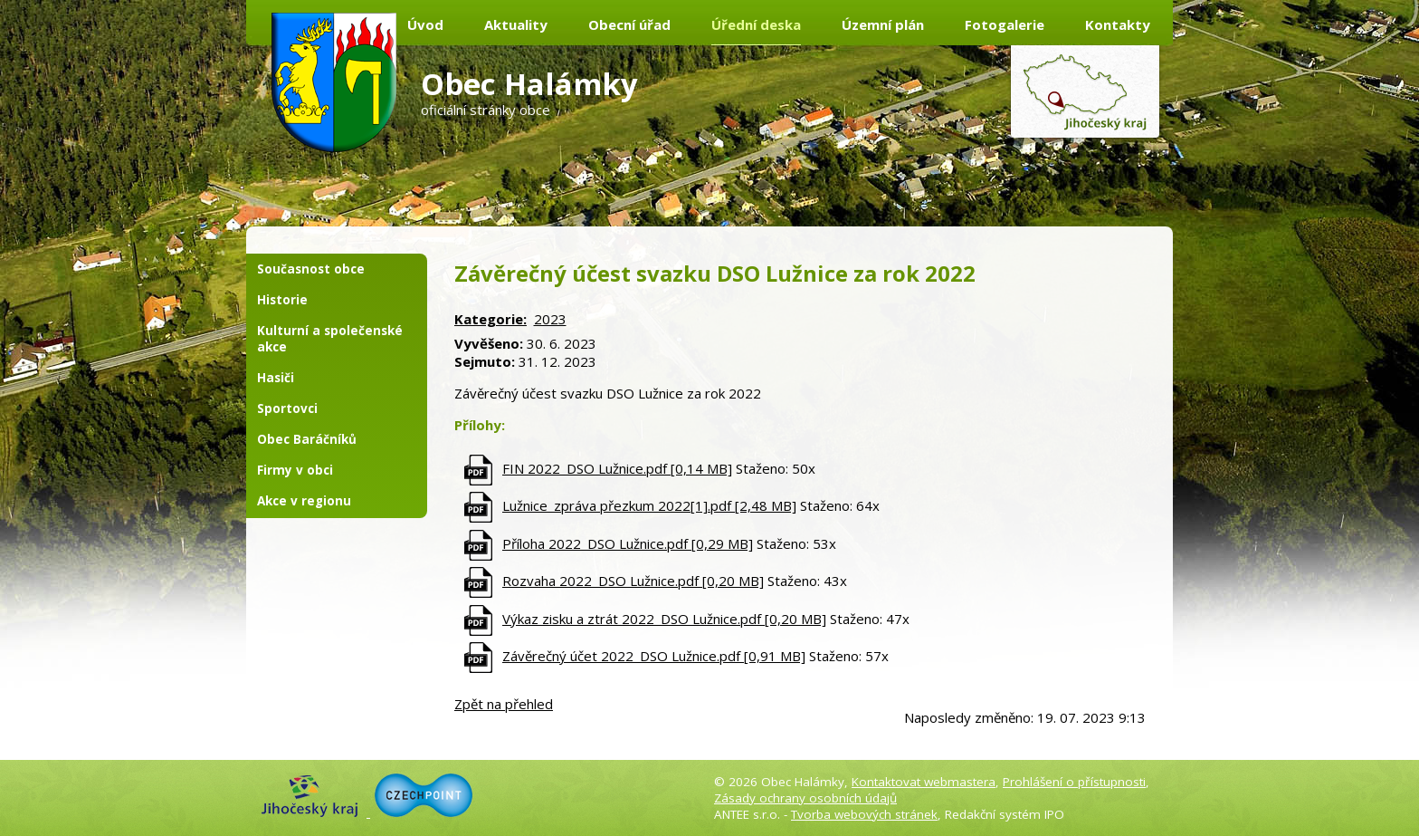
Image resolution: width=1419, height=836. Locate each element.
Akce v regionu (304, 501)
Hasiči (275, 378)
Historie (282, 300)
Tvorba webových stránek (864, 814)
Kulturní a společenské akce (330, 338)
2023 (550, 319)
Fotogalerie (1004, 24)
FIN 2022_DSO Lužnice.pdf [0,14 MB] (617, 468)
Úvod (425, 24)
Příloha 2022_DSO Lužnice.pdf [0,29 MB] (627, 543)
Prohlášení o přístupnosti (1074, 782)
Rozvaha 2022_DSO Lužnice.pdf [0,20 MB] (633, 581)
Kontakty (1117, 24)
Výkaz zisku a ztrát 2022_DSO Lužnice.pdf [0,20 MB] (664, 619)
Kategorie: (490, 319)
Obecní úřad (629, 24)
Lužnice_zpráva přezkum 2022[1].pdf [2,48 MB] (649, 505)
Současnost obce (311, 269)
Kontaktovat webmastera (923, 782)
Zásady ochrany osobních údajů (805, 798)
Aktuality (516, 24)
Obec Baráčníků (307, 439)
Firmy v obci (295, 470)
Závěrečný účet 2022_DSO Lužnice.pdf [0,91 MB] (653, 656)
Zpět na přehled (503, 704)
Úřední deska (756, 24)
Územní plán (883, 24)
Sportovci (287, 408)
